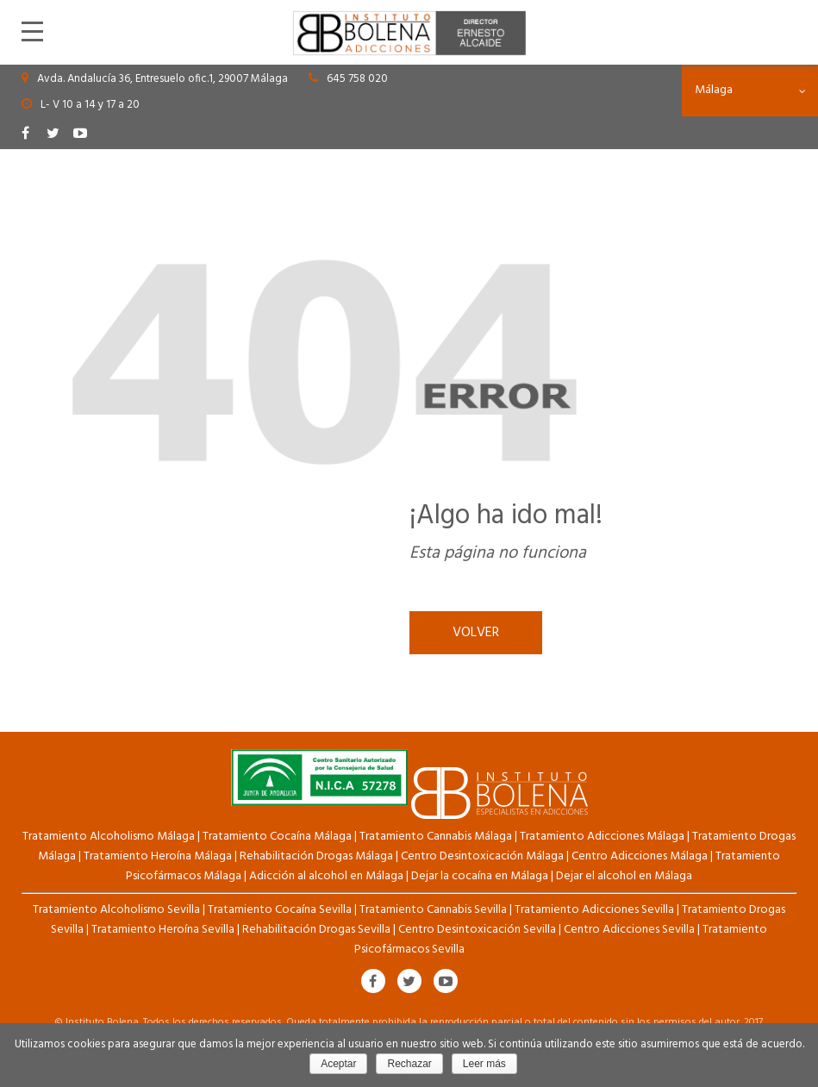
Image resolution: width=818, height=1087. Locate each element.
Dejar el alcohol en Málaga (624, 876)
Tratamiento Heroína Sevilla (162, 930)
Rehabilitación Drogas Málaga (316, 856)
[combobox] (750, 90)
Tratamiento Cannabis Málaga (435, 836)
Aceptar (338, 1064)
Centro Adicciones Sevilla (629, 930)
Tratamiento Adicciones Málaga (602, 836)
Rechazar (409, 1064)
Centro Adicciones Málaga (639, 856)
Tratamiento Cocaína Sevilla (280, 910)
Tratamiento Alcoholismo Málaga (108, 836)
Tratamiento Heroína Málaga (158, 856)
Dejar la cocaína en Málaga (479, 876)
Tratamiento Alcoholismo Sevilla (116, 910)
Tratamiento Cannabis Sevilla (433, 910)
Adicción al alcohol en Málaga (326, 876)
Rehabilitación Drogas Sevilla (316, 930)
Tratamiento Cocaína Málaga (277, 836)
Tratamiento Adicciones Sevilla (594, 910)
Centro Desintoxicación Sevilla (477, 930)
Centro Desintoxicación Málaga (482, 856)
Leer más (484, 1064)
